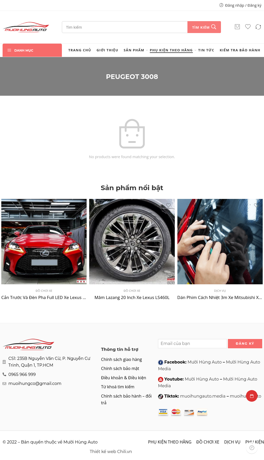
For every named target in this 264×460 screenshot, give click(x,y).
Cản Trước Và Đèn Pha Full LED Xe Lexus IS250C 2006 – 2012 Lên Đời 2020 (44, 297)
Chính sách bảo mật (120, 368)
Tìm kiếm (201, 27)
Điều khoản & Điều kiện (123, 378)
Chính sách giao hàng (121, 359)
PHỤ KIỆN (254, 442)
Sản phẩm (134, 50)
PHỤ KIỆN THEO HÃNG (171, 50)
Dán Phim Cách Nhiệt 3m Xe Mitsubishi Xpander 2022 (220, 297)
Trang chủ (79, 50)
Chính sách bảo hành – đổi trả (126, 399)
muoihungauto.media (202, 396)
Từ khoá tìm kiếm (117, 387)
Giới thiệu (107, 50)
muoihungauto (245, 396)
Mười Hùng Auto (204, 362)
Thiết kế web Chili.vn (111, 451)
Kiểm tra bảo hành (240, 50)
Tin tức (206, 50)
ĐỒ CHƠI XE (44, 291)
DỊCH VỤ (220, 291)
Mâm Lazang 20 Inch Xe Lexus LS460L (131, 297)
